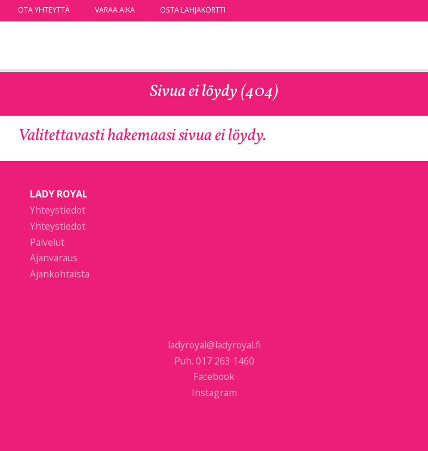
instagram (404, 10)
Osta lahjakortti (193, 10)
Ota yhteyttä (44, 10)
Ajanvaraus (54, 257)
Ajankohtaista (60, 273)
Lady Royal (80, 46)
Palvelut (47, 242)
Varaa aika (115, 10)
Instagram (214, 392)
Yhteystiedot (57, 210)
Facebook (214, 376)
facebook (388, 10)
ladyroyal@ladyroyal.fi (214, 344)
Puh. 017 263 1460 (214, 360)
